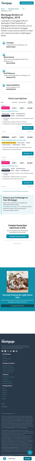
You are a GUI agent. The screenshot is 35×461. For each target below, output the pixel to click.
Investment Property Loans (9, 370)
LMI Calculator (6, 379)
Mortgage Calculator (7, 381)
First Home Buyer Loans (8, 372)
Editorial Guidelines (7, 358)
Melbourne (5, 390)
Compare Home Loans (26, 3)
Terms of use (4, 406)
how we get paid (23, 427)
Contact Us (5, 360)
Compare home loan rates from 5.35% (17, 226)
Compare (29, 131)
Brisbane (5, 392)
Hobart (4, 398)
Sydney (4, 388)
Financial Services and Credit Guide (9, 447)
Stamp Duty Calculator (7, 383)
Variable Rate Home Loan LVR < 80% (13, 140)
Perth (4, 396)
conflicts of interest (10, 427)
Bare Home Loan (9, 111)
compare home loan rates (17, 236)
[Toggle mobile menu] (29, 452)
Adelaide (4, 394)
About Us (5, 356)
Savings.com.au (22, 454)
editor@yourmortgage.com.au (12, 206)
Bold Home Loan (9, 166)
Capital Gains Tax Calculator (9, 377)
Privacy (3, 403)
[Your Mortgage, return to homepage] (6, 3)
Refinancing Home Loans (8, 367)
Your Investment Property (7, 455)
